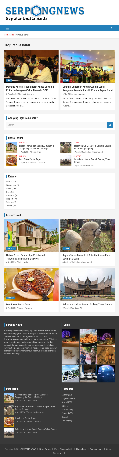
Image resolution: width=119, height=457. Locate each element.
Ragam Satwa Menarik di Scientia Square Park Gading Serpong (92, 147)
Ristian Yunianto (38, 162)
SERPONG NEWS (28, 449)
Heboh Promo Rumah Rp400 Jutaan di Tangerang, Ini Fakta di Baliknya (36, 147)
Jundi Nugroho (27, 94)
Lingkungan (11, 185)
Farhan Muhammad (94, 152)
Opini (8, 192)
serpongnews (79, 94)
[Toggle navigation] (7, 28)
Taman (76, 143)
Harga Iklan (81, 449)
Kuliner (22, 156)
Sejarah (9, 202)
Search (110, 125)
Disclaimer (58, 453)
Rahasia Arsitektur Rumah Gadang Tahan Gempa (87, 304)
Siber (108, 449)
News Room (45, 449)
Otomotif (10, 195)
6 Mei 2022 (67, 94)
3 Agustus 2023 (13, 94)
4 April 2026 (24, 152)
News (9, 80)
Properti (23, 143)
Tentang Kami (96, 449)
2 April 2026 (24, 162)
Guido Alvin (36, 152)
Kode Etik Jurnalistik (63, 449)
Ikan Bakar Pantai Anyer (30, 159)
